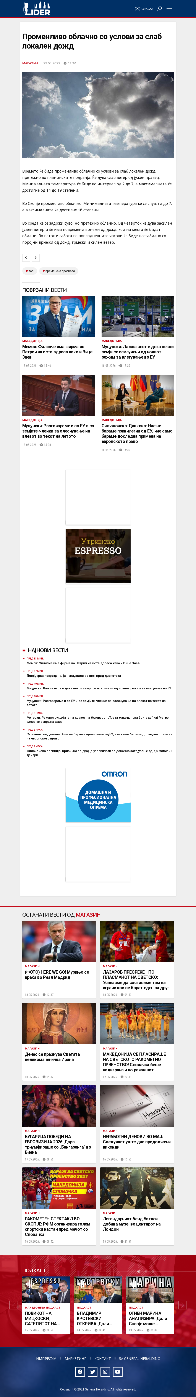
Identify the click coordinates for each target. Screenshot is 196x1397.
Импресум (46, 1358)
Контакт (102, 1358)
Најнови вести (48, 650)
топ (31, 271)
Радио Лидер (36, 8)
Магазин (30, 63)
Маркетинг (75, 1358)
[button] (13, 1305)
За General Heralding (139, 1358)
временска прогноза (60, 271)
